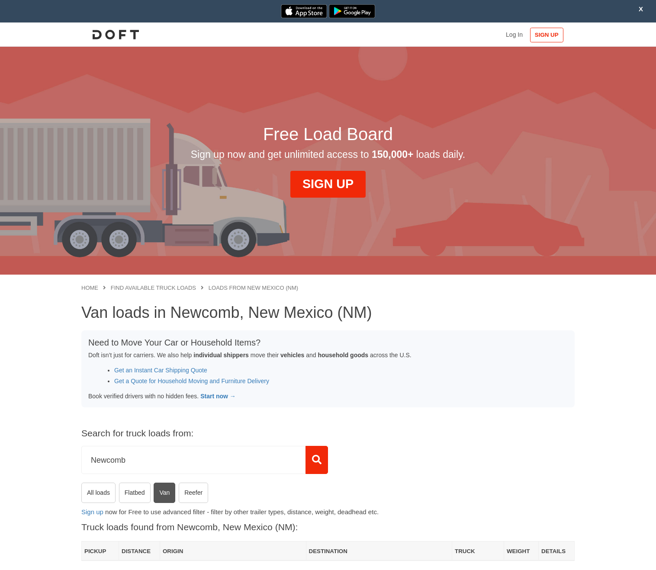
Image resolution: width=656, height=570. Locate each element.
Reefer (193, 492)
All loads (98, 492)
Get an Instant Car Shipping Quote (160, 370)
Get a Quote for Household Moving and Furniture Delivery (191, 381)
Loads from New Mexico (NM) (253, 288)
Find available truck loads (153, 288)
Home (89, 288)
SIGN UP (547, 35)
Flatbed (135, 492)
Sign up (92, 512)
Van (164, 492)
